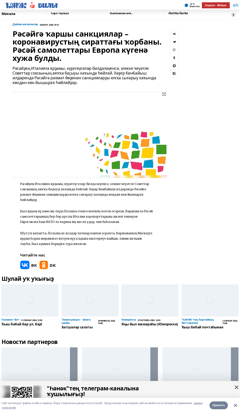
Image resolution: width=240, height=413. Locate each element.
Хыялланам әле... (121, 13)
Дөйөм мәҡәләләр (25, 24)
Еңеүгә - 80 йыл (215, 5)
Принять (219, 405)
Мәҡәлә (8, 14)
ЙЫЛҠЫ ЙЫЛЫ (178, 13)
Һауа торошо (60, 13)
